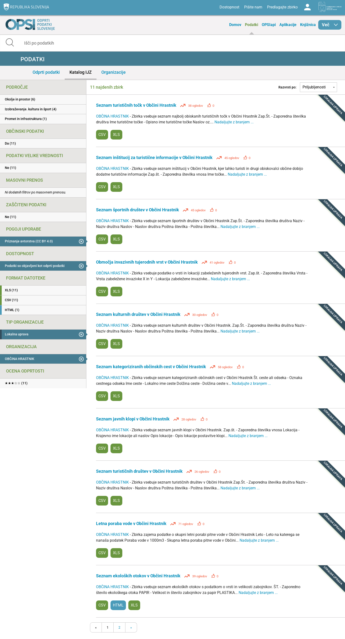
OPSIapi (269, 24)
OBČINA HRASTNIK (113, 116)
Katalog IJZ (80, 72)
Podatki (251, 24)
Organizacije (113, 72)
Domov (235, 24)
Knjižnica (308, 24)
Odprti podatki (46, 72)
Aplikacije (288, 24)
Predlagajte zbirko (282, 7)
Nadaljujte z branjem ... (234, 122)
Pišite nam (253, 7)
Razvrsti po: (287, 87)
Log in (307, 7)
